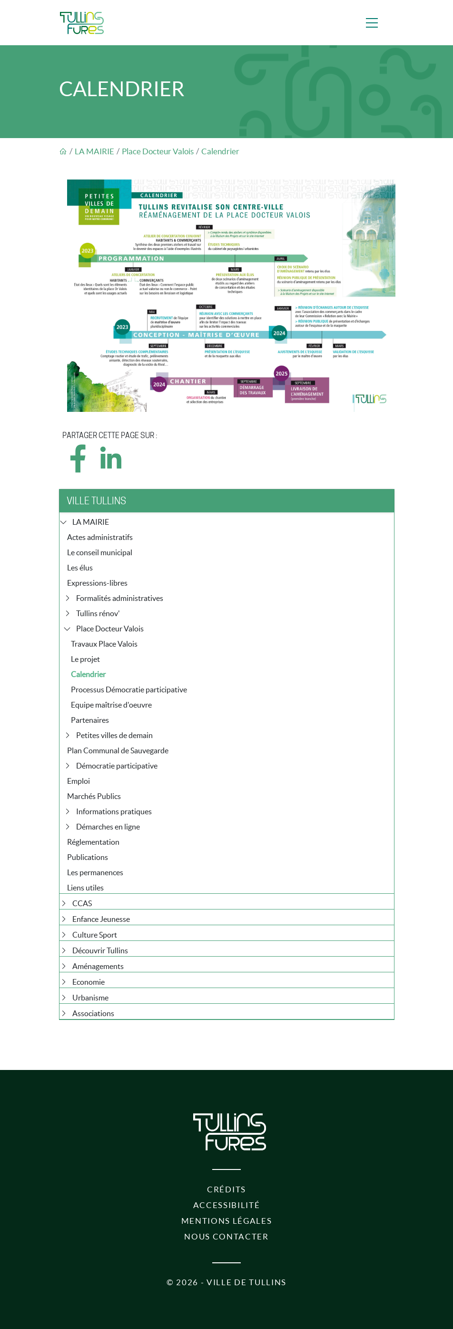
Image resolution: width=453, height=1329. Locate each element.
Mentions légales (226, 1221)
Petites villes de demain (114, 735)
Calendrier (220, 151)
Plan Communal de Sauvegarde (117, 750)
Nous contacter (226, 1236)
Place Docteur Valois (158, 151)
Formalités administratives (119, 598)
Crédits (226, 1189)
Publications (87, 857)
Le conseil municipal (99, 552)
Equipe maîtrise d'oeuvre (111, 704)
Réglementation (93, 842)
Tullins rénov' (98, 613)
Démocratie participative (117, 765)
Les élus (80, 567)
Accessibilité (226, 1205)
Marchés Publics (94, 796)
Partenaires (90, 720)
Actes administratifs (100, 537)
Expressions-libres (97, 583)
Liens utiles (85, 887)
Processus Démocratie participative (129, 689)
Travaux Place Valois (104, 644)
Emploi (78, 781)
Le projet (85, 659)
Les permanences (95, 872)
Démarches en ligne (108, 826)
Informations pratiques (114, 811)
